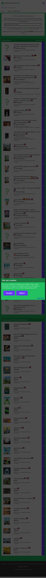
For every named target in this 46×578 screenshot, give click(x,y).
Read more (40, 298)
